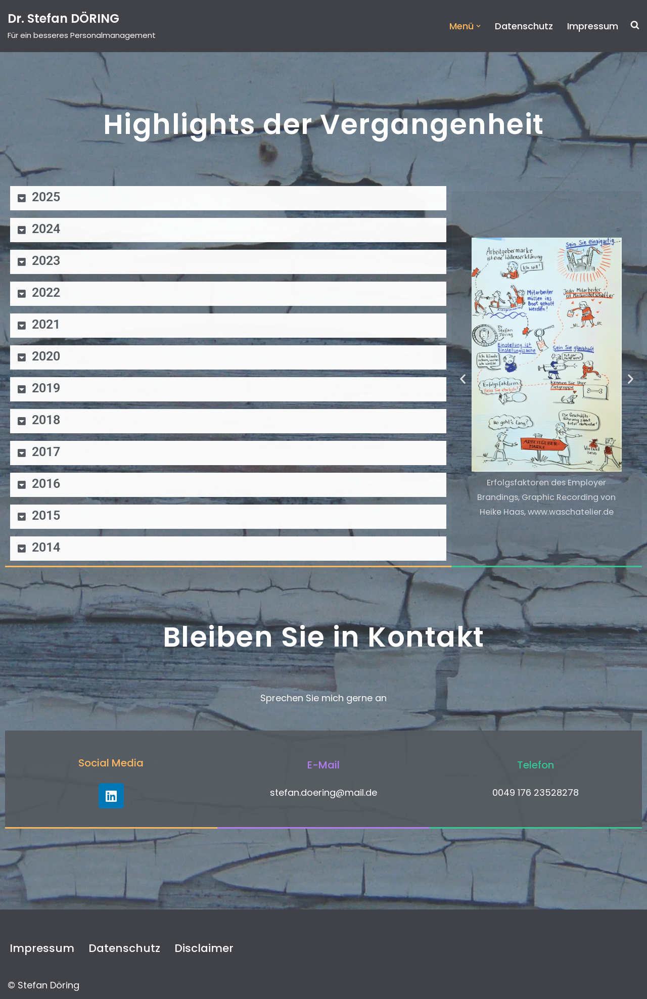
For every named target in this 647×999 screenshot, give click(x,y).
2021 (46, 324)
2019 (46, 388)
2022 (46, 292)
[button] (478, 26)
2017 (46, 451)
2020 (46, 356)
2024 (46, 228)
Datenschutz (524, 26)
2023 (46, 260)
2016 (46, 483)
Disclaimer (204, 948)
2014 (46, 547)
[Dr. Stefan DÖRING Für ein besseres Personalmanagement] (82, 26)
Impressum (592, 26)
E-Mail (323, 765)
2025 (46, 197)
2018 (46, 420)
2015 (46, 515)
